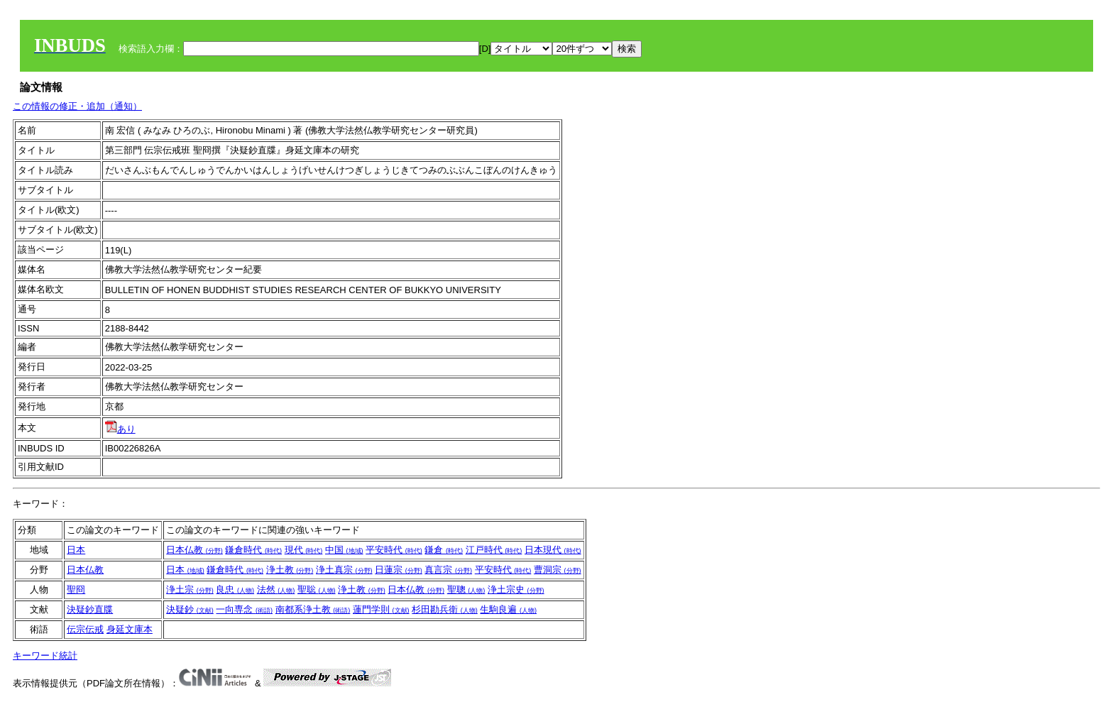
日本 (76, 549)
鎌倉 (443, 549)
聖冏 (76, 589)
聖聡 (316, 589)
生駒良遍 (508, 609)
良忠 (235, 589)
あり (120, 429)
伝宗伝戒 (85, 629)
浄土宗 (190, 589)
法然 (276, 589)
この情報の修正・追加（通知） (77, 106)
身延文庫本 (129, 629)
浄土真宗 (344, 569)
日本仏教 (194, 549)
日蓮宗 (398, 569)
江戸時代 (494, 549)
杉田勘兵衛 (445, 609)
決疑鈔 (190, 609)
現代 (304, 549)
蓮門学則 (381, 609)
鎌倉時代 (253, 549)
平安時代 (394, 549)
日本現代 (553, 549)
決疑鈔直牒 (90, 609)
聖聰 (466, 589)
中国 (344, 549)
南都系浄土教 (313, 609)
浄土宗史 (516, 589)
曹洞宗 (557, 569)
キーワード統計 (45, 655)
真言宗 (448, 569)
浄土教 (290, 569)
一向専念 (244, 609)
